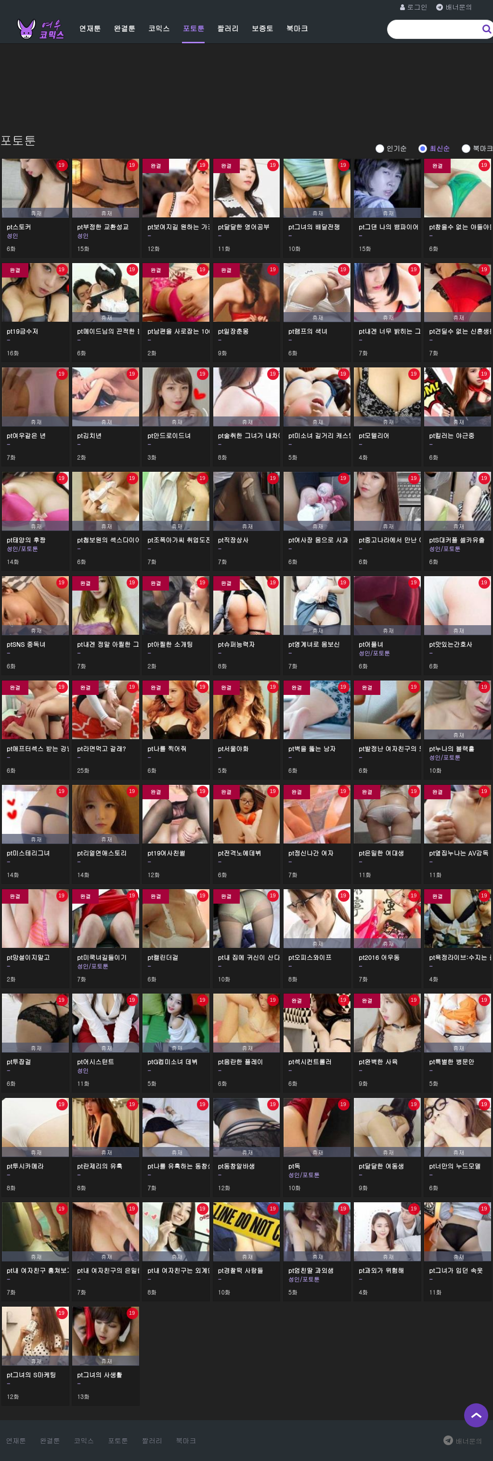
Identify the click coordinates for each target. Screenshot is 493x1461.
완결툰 (124, 28)
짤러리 (228, 28)
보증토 (262, 28)
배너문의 (462, 1441)
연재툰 (90, 28)
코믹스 (159, 28)
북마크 (297, 28)
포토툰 (193, 28)
